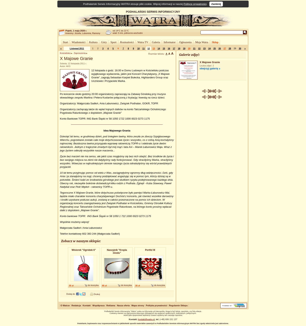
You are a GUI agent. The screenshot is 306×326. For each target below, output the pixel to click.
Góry (104, 42)
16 (169, 48)
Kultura (93, 42)
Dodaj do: (71, 294)
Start (65, 42)
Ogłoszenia (185, 42)
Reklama (110, 305)
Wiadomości (78, 42)
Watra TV (143, 42)
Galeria (156, 42)
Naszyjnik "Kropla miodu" (117, 251)
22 (199, 48)
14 (158, 48)
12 (148, 48)
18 (179, 48)
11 (143, 48)
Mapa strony (138, 305)
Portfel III (150, 250)
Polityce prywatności (195, 4)
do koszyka (93, 285)
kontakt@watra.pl (146, 319)
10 (138, 48)
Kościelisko (65, 53)
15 (164, 48)
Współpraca (99, 305)
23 (204, 48)
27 (224, 48)
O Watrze (65, 305)
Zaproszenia (80, 53)
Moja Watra (201, 42)
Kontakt (87, 305)
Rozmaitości (127, 42)
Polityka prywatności (156, 305)
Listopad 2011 (77, 48)
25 (214, 48)
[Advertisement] (212, 128)
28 (230, 48)
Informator (170, 42)
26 (219, 48)
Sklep (215, 42)
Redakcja (76, 305)
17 (174, 48)
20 (189, 48)
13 (153, 48)
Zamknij (216, 4)
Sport (113, 42)
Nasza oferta (123, 305)
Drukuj (97, 294)
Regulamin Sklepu (178, 305)
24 (209, 48)
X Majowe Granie (210, 62)
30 (240, 48)
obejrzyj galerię (209, 68)
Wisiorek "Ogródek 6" (84, 250)
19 (184, 48)
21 (194, 48)
